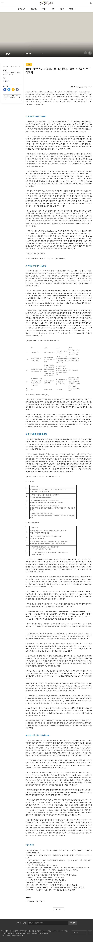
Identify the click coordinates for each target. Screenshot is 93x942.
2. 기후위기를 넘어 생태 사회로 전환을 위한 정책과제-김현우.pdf (11, 99)
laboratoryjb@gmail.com (41, 933)
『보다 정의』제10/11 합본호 (36, 901)
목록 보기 (58, 909)
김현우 (5, 71)
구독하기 (72, 923)
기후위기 (29, 64)
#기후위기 (6, 83)
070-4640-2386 (7, 933)
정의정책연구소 (5, 931)
